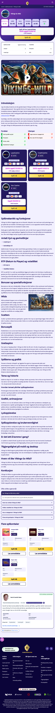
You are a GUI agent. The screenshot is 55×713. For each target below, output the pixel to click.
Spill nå (27, 37)
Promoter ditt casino (18, 669)
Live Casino (5, 677)
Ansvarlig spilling (17, 680)
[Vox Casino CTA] (6, 187)
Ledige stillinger (30, 671)
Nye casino (5, 665)
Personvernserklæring (18, 661)
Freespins (4, 671)
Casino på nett (6, 663)
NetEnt (12, 531)
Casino (2, 7)
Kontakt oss (29, 674)
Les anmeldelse (14, 553)
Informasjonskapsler (18, 665)
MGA (14, 677)
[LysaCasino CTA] (6, 154)
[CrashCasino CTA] (33, 154)
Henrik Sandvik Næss (15, 597)
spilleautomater (5, 115)
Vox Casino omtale (14, 193)
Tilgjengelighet (45, 679)
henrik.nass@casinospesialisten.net (34, 602)
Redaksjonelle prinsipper (47, 663)
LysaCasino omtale (14, 160)
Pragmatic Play (14, 562)
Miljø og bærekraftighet (46, 675)
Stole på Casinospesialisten (32, 667)
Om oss (27, 661)
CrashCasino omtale (41, 160)
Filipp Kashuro (14, 630)
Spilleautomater (9, 7)
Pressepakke (44, 682)
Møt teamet (29, 663)
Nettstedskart (29, 677)
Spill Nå (14, 549)
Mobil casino (5, 668)
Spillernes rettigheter (18, 673)
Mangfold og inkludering (46, 671)
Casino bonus (5, 674)
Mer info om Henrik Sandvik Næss (10, 626)
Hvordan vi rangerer (46, 667)
